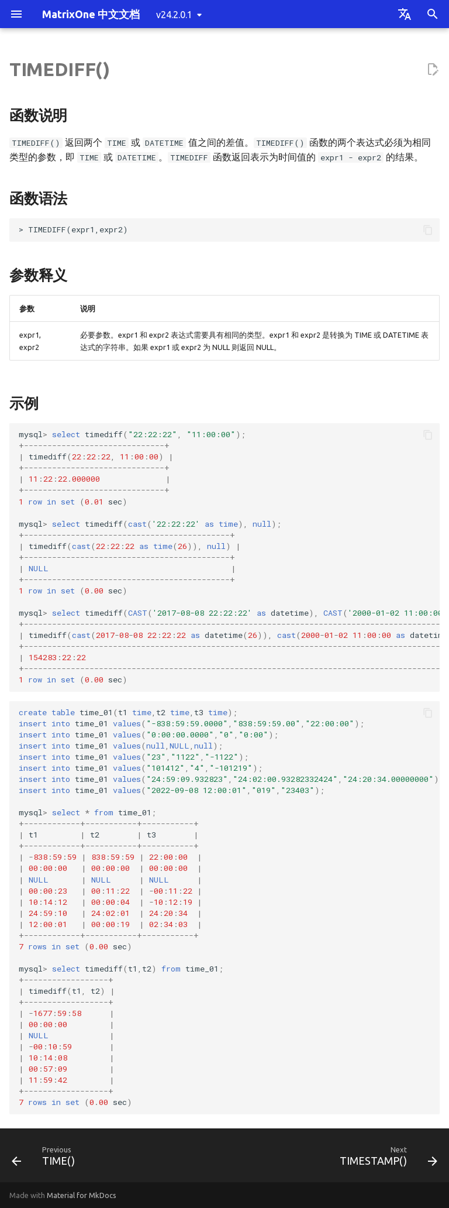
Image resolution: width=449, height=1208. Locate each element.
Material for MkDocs (81, 1195)
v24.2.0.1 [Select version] (174, 14)
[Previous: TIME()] (45, 1158)
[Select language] (404, 14)
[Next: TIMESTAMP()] (386, 1158)
